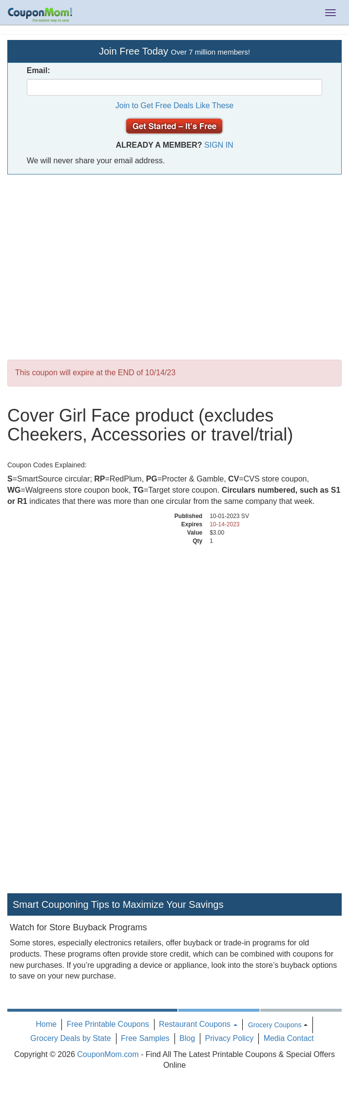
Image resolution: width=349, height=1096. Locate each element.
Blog (187, 1038)
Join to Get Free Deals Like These (175, 105)
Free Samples (145, 1038)
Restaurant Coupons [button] (198, 1024)
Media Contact (289, 1038)
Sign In (218, 145)
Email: (38, 70)
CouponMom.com (107, 1054)
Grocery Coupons (275, 1025)
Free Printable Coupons (108, 1024)
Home (46, 1024)
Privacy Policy (229, 1038)
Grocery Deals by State (70, 1038)
